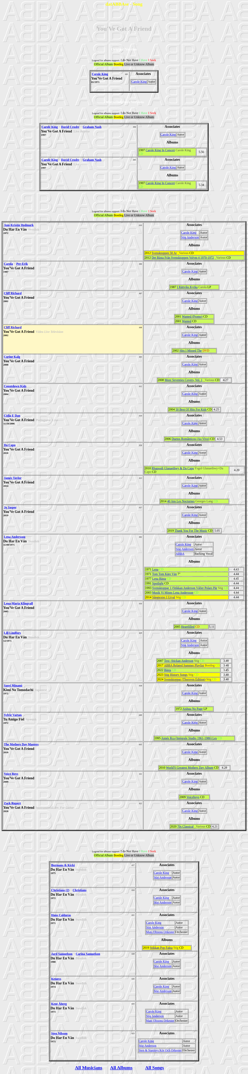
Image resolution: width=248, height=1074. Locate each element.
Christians (79, 890)
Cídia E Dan (12, 415)
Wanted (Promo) (192, 316)
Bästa (167, 670)
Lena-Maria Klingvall (18, 603)
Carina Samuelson (88, 954)
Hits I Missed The (190, 350)
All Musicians (88, 1067)
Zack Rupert (12, 803)
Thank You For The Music (191, 530)
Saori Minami (13, 685)
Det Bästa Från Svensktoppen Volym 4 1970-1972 (183, 257)
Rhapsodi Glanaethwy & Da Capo (173, 468)
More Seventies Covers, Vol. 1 (183, 380)
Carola (8, 263)
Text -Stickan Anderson (178, 660)
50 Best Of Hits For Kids (191, 409)
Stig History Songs (176, 674)
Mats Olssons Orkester (160, 932)
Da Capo (10, 445)
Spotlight (158, 583)
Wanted (186, 321)
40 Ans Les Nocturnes (181, 501)
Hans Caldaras (61, 915)
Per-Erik (22, 263)
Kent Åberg (59, 1003)
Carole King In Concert (160, 150)
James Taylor (13, 478)
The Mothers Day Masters (21, 744)
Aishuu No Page (192, 708)
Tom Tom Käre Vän (164, 574)
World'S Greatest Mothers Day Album (189, 767)
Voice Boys (11, 773)
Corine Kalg (12, 356)
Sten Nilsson (59, 1033)
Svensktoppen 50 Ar (164, 253)
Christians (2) (60, 890)
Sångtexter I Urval (163, 597)
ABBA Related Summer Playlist (184, 665)
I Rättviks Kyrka (187, 287)
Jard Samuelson (61, 954)
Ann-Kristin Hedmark (19, 225)
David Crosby (70, 127)
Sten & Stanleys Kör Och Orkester (160, 1050)
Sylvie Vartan (13, 715)
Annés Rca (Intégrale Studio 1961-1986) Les (189, 738)
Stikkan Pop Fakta (161, 947)
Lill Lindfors (12, 632)
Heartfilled (188, 626)
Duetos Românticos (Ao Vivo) (190, 438)
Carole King (100, 74)
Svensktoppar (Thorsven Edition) (184, 679)
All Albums (121, 1067)
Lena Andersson (14, 536)
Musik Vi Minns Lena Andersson (172, 592)
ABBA (180, 553)
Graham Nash (92, 127)
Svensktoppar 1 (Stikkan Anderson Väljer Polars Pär (184, 588)
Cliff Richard (13, 293)
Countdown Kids (15, 386)
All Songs (154, 1067)
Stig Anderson (190, 237)
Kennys (56, 978)
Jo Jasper (10, 507)
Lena (155, 569)
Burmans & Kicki (63, 865)
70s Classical (185, 826)
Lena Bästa (159, 578)
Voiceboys (192, 797)
